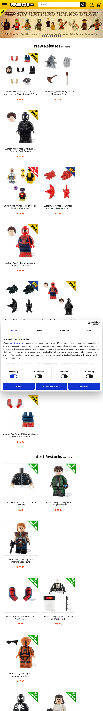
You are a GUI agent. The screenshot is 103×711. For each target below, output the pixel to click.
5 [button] (50, 36)
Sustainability (51, 605)
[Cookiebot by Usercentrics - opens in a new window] (89, 323)
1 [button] (42, 36)
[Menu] (4, 4)
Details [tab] (39, 330)
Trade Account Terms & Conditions (51, 635)
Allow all (84, 386)
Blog (51, 582)
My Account (51, 569)
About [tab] (89, 330)
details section (89, 364)
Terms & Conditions (51, 591)
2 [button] (44, 36)
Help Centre (51, 619)
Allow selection (51, 386)
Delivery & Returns (51, 587)
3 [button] (46, 36)
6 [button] (52, 36)
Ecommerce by (51, 708)
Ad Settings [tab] (64, 330)
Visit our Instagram (51, 653)
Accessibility (51, 600)
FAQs (51, 623)
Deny (18, 386)
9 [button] (58, 36)
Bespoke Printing (51, 631)
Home (51, 564)
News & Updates (51, 578)
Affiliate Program (51, 639)
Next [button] (101, 23)
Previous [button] (2, 23)
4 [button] (48, 36)
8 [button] (56, 36)
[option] (51, 23)
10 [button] (60, 36)
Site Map (52, 610)
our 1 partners (16, 343)
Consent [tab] (13, 330)
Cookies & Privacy (51, 596)
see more (65, 46)
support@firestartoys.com (52, 627)
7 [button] (54, 36)
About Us (51, 573)
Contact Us (52, 615)
